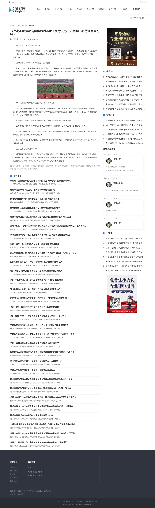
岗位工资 (66, 169)
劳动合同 (59, 169)
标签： (41, 169)
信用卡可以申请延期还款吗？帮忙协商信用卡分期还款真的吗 (36, 280)
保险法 (101, 9)
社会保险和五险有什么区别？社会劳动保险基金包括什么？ (35, 289)
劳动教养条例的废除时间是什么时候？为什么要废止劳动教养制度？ (39, 325)
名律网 (20, 494)
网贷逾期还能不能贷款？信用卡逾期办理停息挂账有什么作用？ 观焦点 (40, 388)
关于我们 (21, 491)
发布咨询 (13, 471)
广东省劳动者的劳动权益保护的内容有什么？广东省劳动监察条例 (38, 298)
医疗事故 (124, 9)
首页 (21, 2)
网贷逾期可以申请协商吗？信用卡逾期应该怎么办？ (32, 415)
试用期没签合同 (50, 169)
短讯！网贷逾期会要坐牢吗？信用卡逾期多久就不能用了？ (35, 343)
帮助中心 (30, 491)
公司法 (69, 9)
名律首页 (13, 467)
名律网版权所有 (87, 504)
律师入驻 (31, 467)
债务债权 (136, 9)
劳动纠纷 (90, 9)
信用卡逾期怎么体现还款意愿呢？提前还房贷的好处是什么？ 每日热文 (40, 217)
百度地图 (38, 491)
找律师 (12, 474)
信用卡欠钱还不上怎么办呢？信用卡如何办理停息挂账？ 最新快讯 (38, 442)
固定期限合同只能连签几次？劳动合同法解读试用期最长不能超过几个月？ (42, 352)
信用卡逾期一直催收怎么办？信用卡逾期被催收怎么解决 (34, 244)
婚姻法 (47, 9)
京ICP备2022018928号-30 (66, 502)
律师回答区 (118, 159)
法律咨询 (13, 478)
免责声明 (47, 491)
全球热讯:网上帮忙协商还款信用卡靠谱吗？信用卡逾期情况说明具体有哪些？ (43, 424)
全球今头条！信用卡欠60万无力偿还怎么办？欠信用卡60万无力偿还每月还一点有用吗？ (48, 226)
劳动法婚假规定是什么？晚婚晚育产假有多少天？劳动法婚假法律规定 (40, 235)
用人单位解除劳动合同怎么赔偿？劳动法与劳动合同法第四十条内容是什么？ (43, 253)
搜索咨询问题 (137, 18)
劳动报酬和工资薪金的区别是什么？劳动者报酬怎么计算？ (35, 208)
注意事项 (73, 169)
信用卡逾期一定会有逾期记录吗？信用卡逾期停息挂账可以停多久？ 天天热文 (43, 433)
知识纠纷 (58, 9)
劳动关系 (31, 25)
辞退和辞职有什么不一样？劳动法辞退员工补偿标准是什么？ (36, 262)
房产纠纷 (112, 9)
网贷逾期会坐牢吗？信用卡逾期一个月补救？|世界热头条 (34, 199)
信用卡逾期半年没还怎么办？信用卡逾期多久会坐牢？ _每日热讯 (38, 316)
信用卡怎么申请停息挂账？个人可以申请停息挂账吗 (32, 190)
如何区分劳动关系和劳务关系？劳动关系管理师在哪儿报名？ (36, 271)
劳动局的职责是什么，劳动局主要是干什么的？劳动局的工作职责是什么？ (42, 334)
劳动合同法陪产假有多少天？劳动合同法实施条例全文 (33, 370)
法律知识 (13, 481)
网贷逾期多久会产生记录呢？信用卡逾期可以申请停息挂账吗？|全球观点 (41, 406)
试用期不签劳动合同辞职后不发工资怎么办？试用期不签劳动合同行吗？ (41, 181)
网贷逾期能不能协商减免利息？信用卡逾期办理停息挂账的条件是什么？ (41, 379)
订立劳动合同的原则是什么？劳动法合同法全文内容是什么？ (36, 361)
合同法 (79, 9)
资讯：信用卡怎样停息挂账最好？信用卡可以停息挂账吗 (34, 307)
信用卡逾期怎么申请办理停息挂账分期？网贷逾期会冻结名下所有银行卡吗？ (43, 397)
